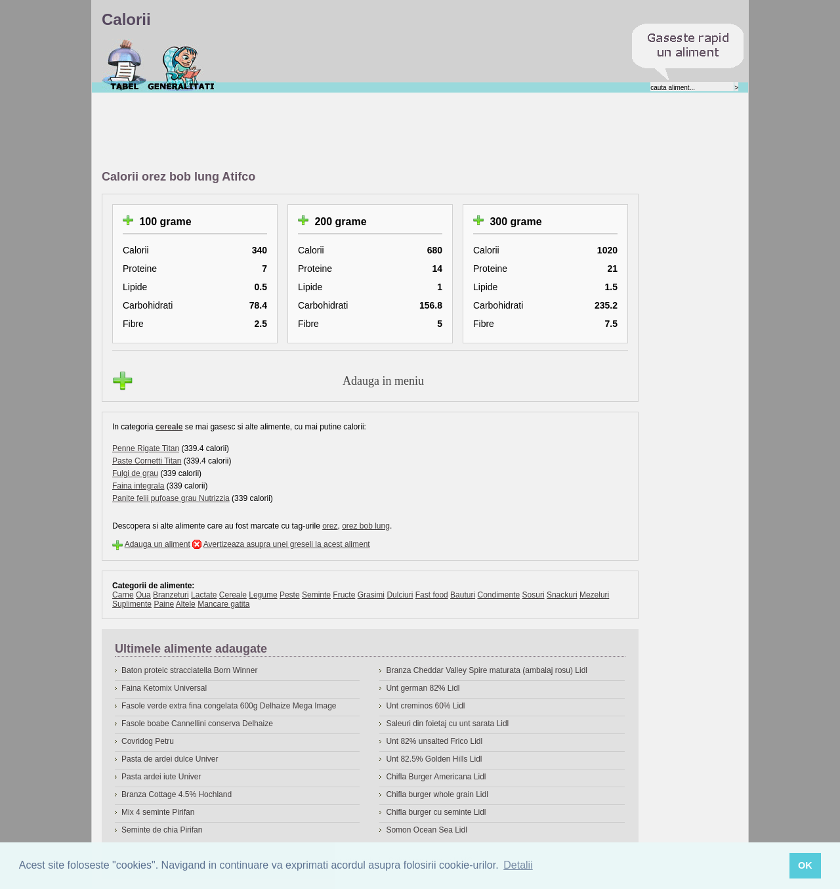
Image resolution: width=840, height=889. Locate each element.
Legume (263, 594)
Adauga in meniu (383, 380)
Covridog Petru (147, 741)
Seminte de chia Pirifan (161, 830)
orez (329, 526)
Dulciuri (400, 594)
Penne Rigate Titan (145, 448)
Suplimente (132, 604)
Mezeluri (594, 594)
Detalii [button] (517, 865)
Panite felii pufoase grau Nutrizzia (171, 498)
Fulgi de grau (135, 473)
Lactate (204, 594)
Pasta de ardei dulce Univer (169, 759)
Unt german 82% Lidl (422, 688)
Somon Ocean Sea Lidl (426, 830)
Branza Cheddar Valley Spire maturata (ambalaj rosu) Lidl (486, 670)
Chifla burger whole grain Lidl (437, 794)
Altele (186, 604)
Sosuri (533, 594)
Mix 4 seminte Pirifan (157, 812)
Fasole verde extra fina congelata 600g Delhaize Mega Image (229, 705)
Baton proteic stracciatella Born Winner (189, 670)
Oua (143, 594)
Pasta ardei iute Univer (161, 776)
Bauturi (462, 594)
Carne (123, 594)
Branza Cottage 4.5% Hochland (176, 794)
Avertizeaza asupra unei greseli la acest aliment (286, 544)
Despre (181, 65)
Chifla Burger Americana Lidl (436, 776)
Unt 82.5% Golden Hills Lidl (434, 759)
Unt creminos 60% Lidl (425, 705)
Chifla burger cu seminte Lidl (436, 812)
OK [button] (805, 865)
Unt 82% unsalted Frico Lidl (434, 741)
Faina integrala (138, 485)
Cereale (233, 594)
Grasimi (371, 594)
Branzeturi (171, 594)
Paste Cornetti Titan (146, 461)
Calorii (124, 65)
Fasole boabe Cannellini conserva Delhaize (197, 723)
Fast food (431, 594)
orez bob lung (366, 526)
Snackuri (562, 594)
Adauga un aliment (157, 544)
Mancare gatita (223, 604)
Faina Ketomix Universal (164, 688)
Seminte (316, 594)
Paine (164, 604)
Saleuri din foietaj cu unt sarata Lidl (447, 723)
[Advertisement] (340, 132)
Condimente (498, 594)
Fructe (344, 594)
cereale (169, 426)
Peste (290, 594)
